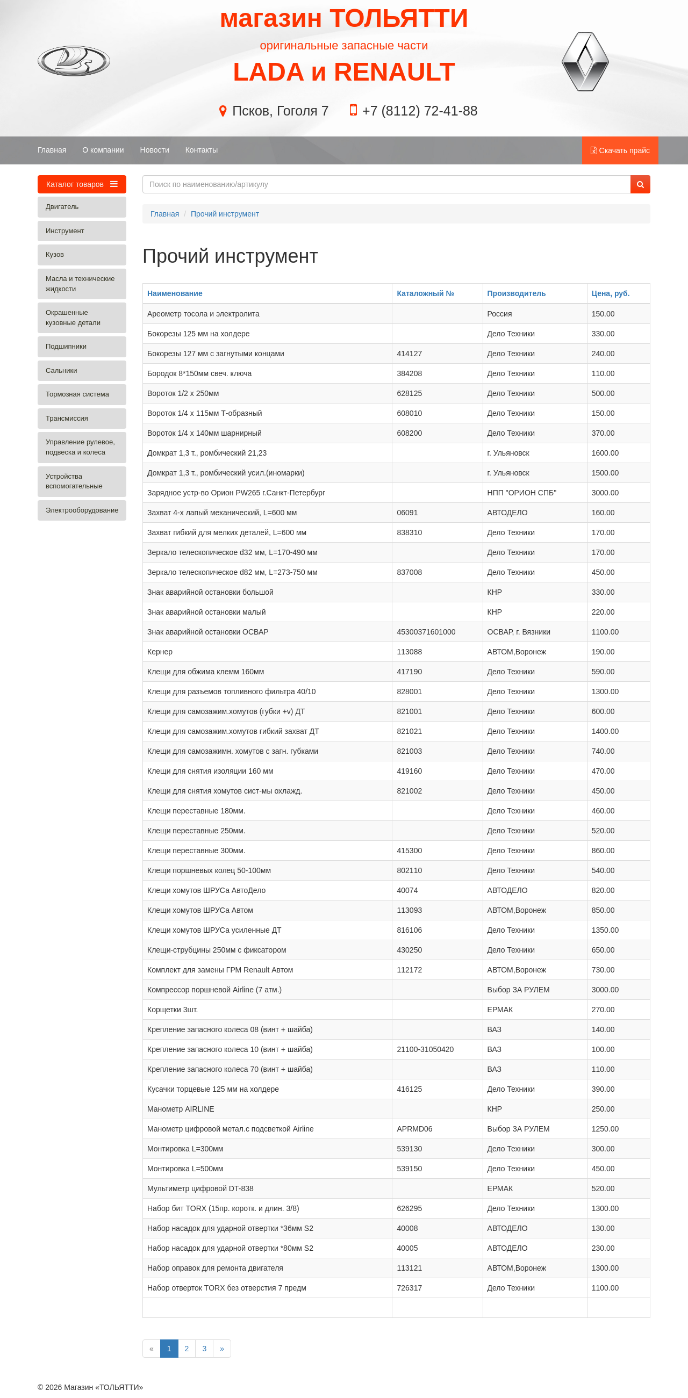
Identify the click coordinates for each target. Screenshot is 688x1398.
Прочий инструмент (225, 214)
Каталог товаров (82, 184)
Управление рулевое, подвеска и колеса (80, 447)
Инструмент (65, 231)
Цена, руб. (611, 293)
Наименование (175, 293)
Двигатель (62, 207)
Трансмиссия (67, 418)
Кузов (55, 254)
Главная (52, 150)
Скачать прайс (620, 150)
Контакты (201, 150)
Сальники (61, 370)
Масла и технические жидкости (80, 284)
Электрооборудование (82, 510)
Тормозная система (77, 394)
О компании (103, 150)
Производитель (517, 293)
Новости (154, 150)
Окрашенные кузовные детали (73, 317)
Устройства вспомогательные (74, 481)
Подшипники (66, 346)
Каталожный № (425, 293)
